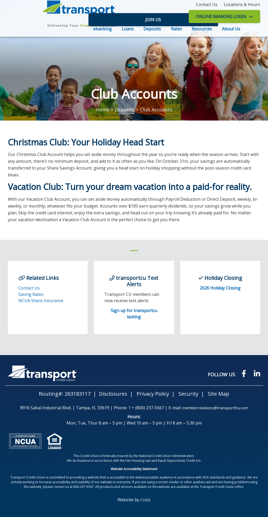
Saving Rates (30, 294)
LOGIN (221, 16)
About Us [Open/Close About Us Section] (231, 29)
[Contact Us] (206, 4)
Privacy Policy (153, 393)
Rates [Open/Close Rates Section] (176, 29)
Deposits (125, 109)
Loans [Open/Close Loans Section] (128, 29)
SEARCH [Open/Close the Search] (254, 29)
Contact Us (29, 288)
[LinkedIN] (256, 373)
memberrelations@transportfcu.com (215, 407)
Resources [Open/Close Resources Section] (202, 29)
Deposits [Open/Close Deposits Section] (152, 29)
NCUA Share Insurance (40, 300)
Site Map (218, 393)
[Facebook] (241, 373)
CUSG (145, 499)
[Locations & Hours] (242, 4)
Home (102, 109)
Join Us (168, 16)
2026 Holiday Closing (220, 288)
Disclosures (113, 393)
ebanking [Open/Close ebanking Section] (102, 29)
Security (188, 393)
